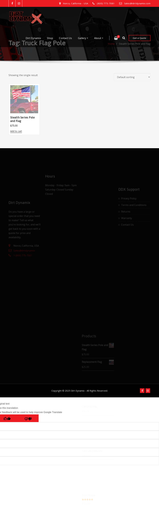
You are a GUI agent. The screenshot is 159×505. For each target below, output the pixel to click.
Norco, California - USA (75, 3)
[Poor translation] (28, 418)
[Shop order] (132, 77)
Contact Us (65, 38)
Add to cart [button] (16, 131)
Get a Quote (139, 37)
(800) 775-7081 (106, 3)
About (98, 38)
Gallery (83, 38)
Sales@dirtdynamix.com (137, 3)
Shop (50, 38)
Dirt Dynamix (33, 38)
